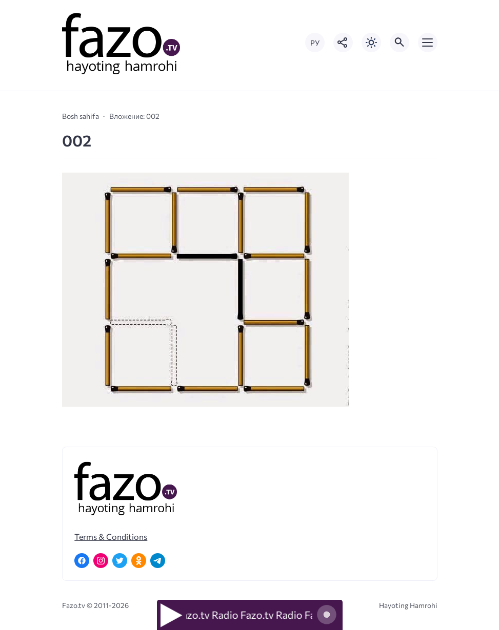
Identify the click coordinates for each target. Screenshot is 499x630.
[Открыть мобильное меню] (427, 42)
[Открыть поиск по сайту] (399, 42)
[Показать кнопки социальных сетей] (343, 42)
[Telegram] (157, 560)
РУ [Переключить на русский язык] (315, 42)
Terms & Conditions (110, 536)
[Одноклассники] (138, 560)
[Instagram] (100, 560)
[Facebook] (81, 560)
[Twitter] (119, 560)
